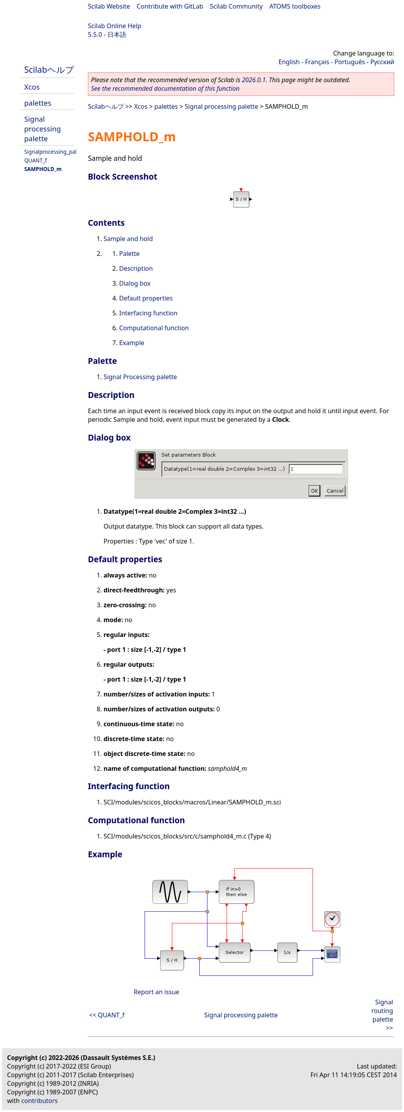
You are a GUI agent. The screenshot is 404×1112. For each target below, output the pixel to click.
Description (136, 268)
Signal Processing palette (140, 376)
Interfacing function (148, 313)
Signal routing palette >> (382, 1015)
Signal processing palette (42, 128)
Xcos (32, 87)
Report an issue (156, 992)
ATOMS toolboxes (295, 6)
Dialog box (134, 283)
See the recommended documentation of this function (165, 88)
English (289, 62)
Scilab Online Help (114, 26)
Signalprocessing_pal (50, 151)
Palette (129, 253)
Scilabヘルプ (49, 69)
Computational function (154, 328)
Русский (382, 62)
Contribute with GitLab (170, 6)
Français (317, 62)
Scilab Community (236, 6)
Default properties (146, 298)
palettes (37, 103)
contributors (39, 1100)
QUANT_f (35, 160)
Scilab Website (109, 6)
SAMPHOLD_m (43, 169)
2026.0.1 (254, 80)
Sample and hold (128, 238)
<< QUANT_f (106, 1015)
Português (349, 62)
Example (131, 342)
